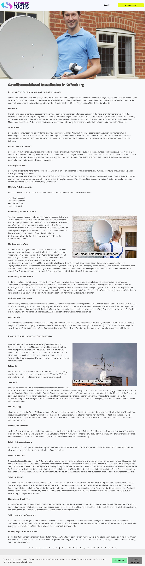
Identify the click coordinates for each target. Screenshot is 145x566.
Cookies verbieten (135, 560)
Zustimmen (119, 560)
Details (29, 562)
